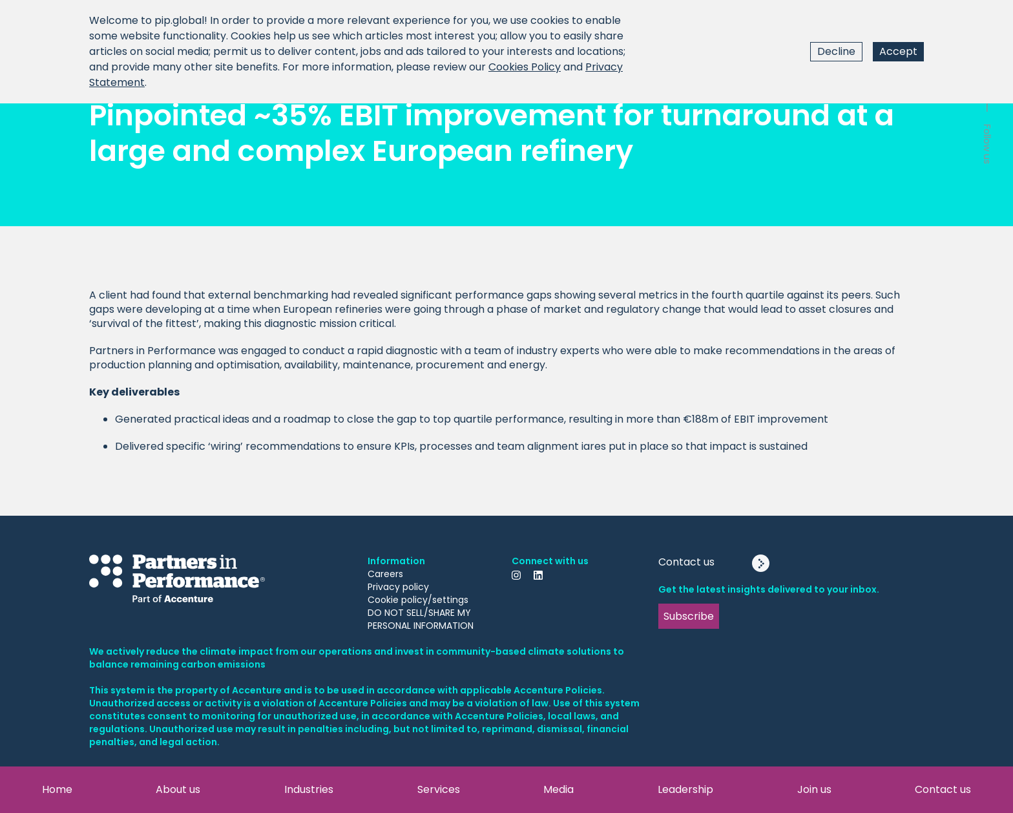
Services (438, 789)
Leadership (685, 789)
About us (178, 789)
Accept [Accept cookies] (898, 51)
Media (558, 789)
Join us (814, 789)
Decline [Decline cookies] (836, 51)
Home (57, 789)
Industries (308, 789)
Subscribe (688, 616)
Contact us (943, 789)
